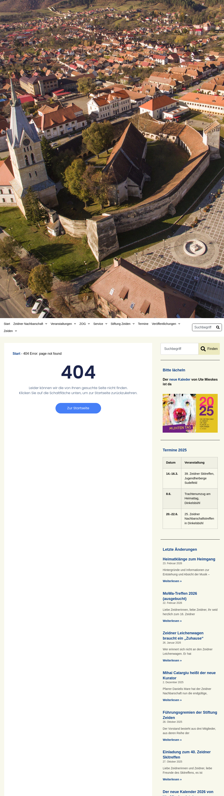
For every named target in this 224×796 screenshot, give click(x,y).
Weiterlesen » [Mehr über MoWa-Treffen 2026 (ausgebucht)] (172, 621)
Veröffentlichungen (166, 324)
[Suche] (218, 327)
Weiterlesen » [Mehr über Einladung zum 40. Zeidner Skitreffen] (172, 779)
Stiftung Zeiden (123, 324)
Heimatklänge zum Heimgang (189, 559)
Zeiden (10, 331)
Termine (143, 323)
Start (7, 323)
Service (100, 324)
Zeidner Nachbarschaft (30, 324)
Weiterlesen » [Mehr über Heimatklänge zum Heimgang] (172, 581)
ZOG (84, 324)
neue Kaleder (179, 379)
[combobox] (203, 327)
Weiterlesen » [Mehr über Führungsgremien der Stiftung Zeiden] (172, 739)
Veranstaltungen (63, 324)
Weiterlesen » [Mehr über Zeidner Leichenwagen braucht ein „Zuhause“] (172, 660)
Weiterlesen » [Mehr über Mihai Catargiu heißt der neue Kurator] (172, 700)
